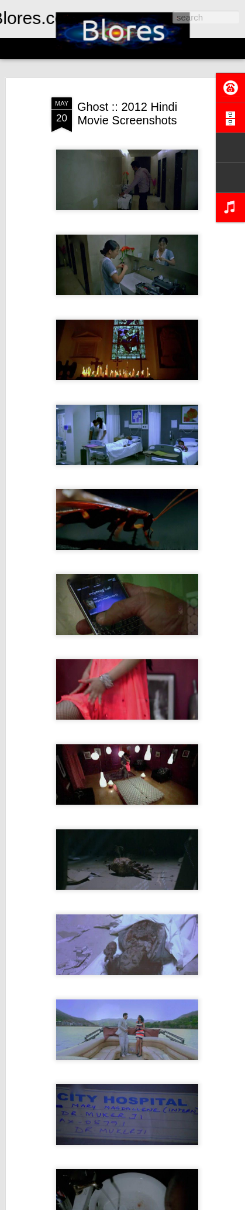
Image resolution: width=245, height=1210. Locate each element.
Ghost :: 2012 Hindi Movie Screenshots (127, 113)
